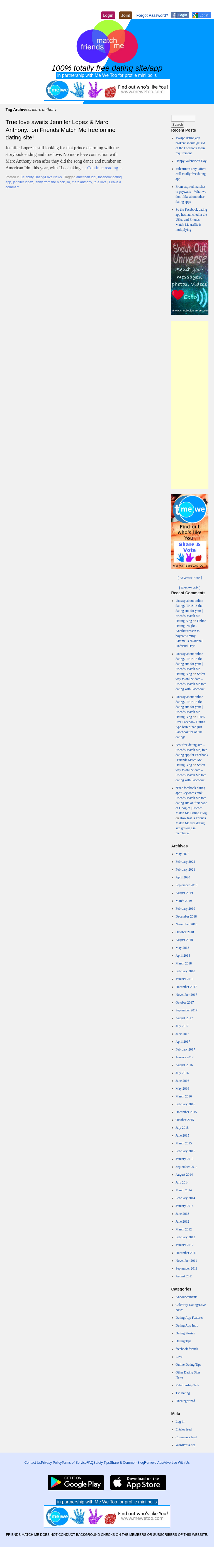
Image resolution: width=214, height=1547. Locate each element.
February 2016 (185, 1104)
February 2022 (185, 862)
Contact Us (33, 1463)
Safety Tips (101, 1463)
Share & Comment (123, 1463)
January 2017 (184, 1057)
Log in (180, 1422)
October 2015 (185, 1120)
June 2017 (182, 1034)
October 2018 (185, 932)
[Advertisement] (189, 405)
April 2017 (183, 1042)
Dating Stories (185, 1333)
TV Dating (183, 1393)
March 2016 (184, 1096)
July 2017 (182, 1026)
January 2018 (184, 979)
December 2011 (186, 1253)
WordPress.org (185, 1445)
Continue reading (105, 167)
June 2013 (182, 1214)
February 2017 (185, 1049)
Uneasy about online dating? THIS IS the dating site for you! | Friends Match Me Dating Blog (189, 611)
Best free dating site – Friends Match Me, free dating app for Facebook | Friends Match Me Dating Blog (192, 755)
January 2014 (184, 1206)
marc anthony (82, 182)
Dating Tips (183, 1341)
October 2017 (185, 1002)
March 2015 (184, 1143)
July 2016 (182, 1073)
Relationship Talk (187, 1385)
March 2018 (184, 963)
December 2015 (186, 1112)
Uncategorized (185, 1401)
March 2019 (184, 901)
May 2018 (182, 948)
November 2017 (186, 995)
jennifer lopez (23, 182)
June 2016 (182, 1081)
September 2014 (186, 1167)
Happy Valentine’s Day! (192, 161)
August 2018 (184, 940)
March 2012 (184, 1229)
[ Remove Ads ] (189, 588)
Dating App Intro (187, 1325)
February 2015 (185, 1151)
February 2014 (185, 1198)
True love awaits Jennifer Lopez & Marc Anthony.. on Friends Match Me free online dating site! (60, 130)
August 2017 (184, 1018)
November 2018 (186, 924)
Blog (140, 1463)
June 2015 (182, 1135)
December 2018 (186, 916)
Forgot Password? (152, 15)
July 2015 (182, 1128)
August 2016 (184, 1065)
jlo (68, 182)
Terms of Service (74, 1463)
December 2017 (186, 987)
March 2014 (184, 1190)
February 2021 (185, 869)
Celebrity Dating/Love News (41, 177)
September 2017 (186, 1010)
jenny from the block (50, 182)
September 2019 (186, 885)
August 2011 (184, 1276)
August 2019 (184, 893)
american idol (86, 177)
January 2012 (184, 1245)
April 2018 (183, 955)
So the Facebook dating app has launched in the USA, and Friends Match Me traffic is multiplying (191, 220)
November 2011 (186, 1261)
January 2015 (184, 1159)
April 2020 (183, 877)
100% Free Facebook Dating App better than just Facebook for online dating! (190, 727)
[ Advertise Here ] (190, 578)
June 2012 (182, 1221)
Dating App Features (189, 1318)
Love (179, 1357)
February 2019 (185, 909)
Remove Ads (153, 1463)
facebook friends (187, 1349)
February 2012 (185, 1237)
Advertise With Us (176, 1463)
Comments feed (186, 1437)
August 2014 (184, 1175)
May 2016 (182, 1088)
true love (100, 182)
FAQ (90, 1463)
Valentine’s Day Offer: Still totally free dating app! (191, 174)
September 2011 (186, 1268)
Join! (125, 15)
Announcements (186, 1297)
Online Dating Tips (188, 1365)
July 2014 (182, 1182)
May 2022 (182, 854)
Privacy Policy (51, 1463)
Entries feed (184, 1429)
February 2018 (185, 971)
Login (108, 15)
